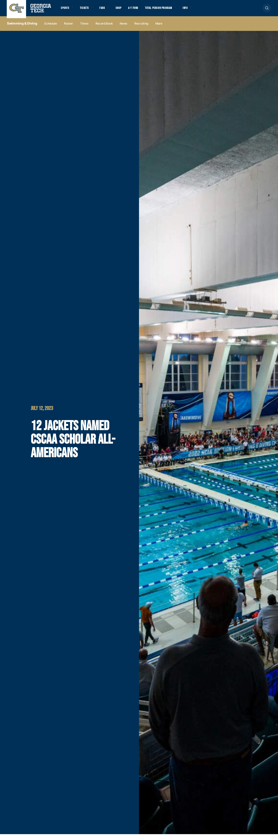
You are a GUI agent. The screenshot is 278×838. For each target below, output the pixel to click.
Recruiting (141, 27)
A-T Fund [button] (139, 10)
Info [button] (197, 10)
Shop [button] (123, 10)
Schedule (50, 27)
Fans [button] (106, 10)
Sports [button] (65, 10)
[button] (267, 10)
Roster (68, 27)
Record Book (104, 27)
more (158, 27)
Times (84, 27)
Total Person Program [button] (167, 10)
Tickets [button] (87, 10)
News (123, 27)
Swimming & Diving (22, 27)
